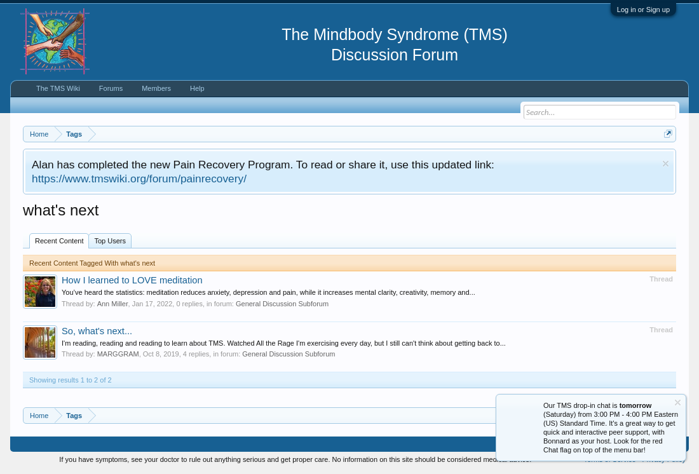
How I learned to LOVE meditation (132, 280)
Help (197, 88)
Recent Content (59, 241)
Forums (111, 88)
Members (156, 88)
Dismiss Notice (665, 163)
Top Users (110, 241)
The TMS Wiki (58, 88)
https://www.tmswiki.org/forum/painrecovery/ (139, 178)
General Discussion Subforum (282, 304)
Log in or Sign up (643, 9)
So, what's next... (97, 331)
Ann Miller (112, 304)
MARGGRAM (118, 354)
